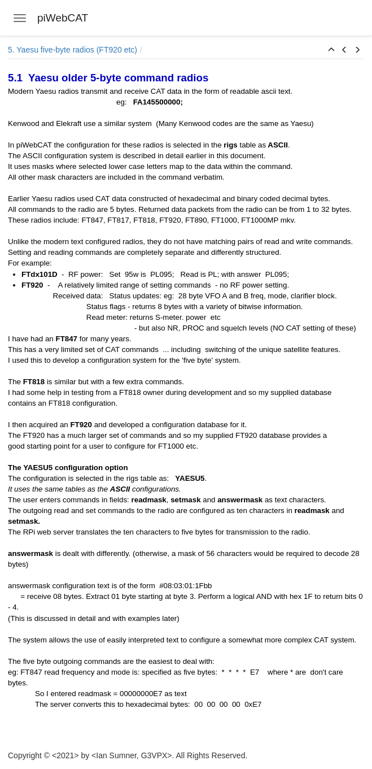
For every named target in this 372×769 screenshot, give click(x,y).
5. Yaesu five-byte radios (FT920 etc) (72, 49)
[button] (331, 50)
